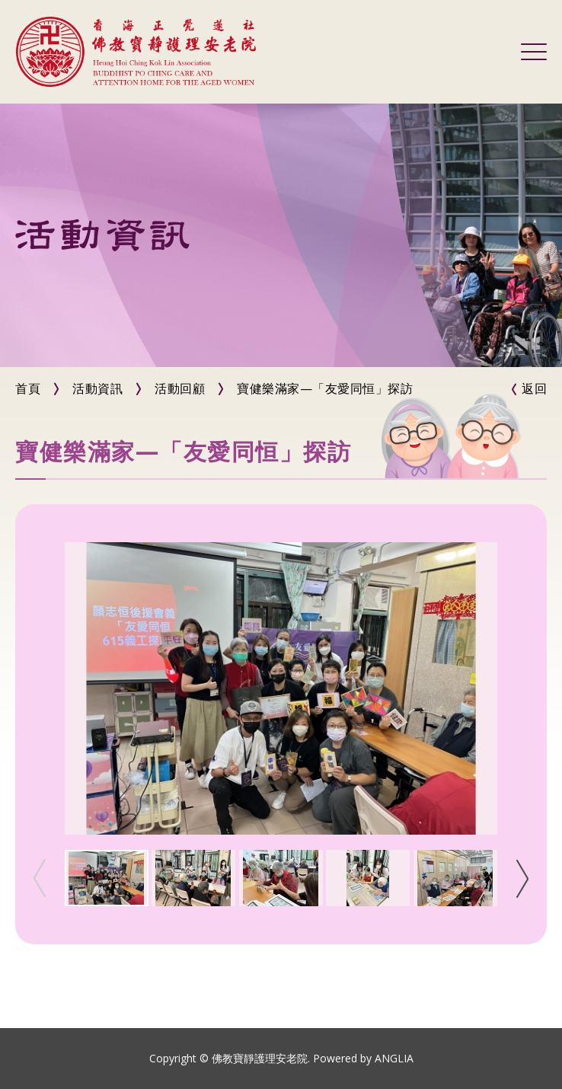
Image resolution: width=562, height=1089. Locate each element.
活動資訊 (97, 388)
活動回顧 (180, 388)
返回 (534, 388)
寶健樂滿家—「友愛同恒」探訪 (325, 388)
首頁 (27, 388)
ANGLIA (394, 1058)
